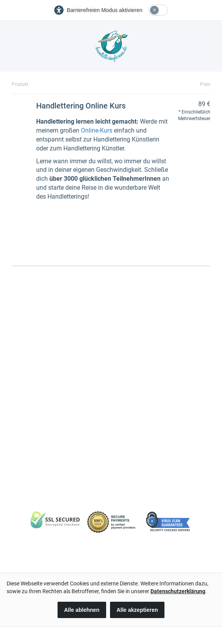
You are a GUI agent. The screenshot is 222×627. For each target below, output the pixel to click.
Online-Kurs (96, 130)
